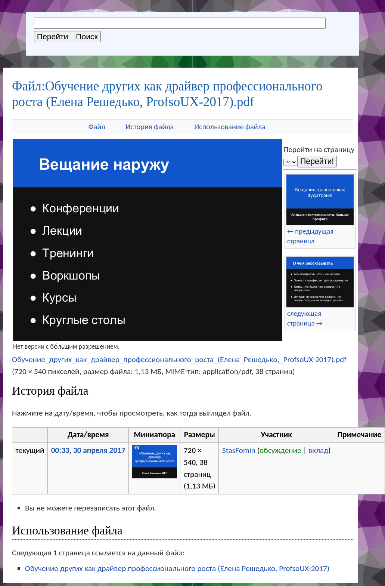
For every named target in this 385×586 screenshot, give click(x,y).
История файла (150, 126)
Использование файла (229, 126)
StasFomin (238, 450)
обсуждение (280, 450)
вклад (318, 450)
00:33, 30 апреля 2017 (88, 450)
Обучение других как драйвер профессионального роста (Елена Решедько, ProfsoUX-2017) (177, 568)
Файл (96, 126)
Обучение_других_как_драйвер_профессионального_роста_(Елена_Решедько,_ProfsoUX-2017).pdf (179, 359)
